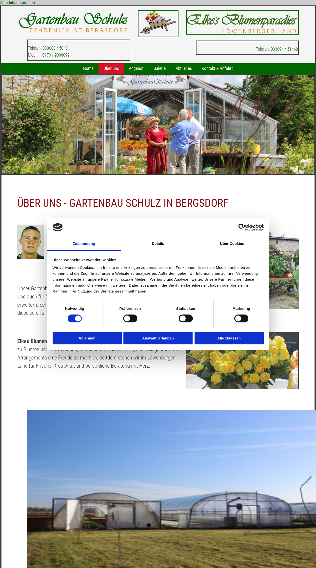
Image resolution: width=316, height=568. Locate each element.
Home (88, 68)
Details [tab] (158, 243)
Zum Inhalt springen (17, 2)
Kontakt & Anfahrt (217, 68)
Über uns (111, 68)
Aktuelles (184, 68)
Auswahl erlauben (158, 338)
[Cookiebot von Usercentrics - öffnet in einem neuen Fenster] (242, 227)
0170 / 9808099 (56, 55)
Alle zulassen (229, 338)
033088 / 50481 (56, 48)
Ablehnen (87, 338)
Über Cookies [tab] (232, 243)
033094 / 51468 (284, 49)
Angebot (136, 68)
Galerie (159, 68)
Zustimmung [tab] (84, 243)
